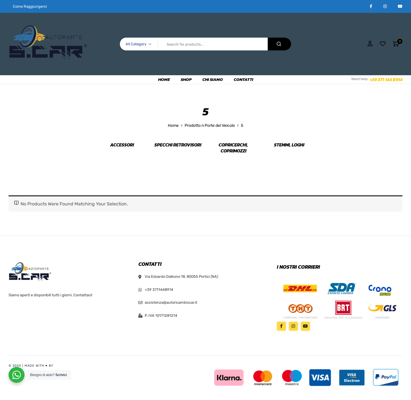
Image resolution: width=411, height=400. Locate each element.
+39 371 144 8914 (386, 79)
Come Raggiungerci (30, 6)
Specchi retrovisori (177, 145)
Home (173, 125)
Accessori (122, 145)
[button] (396, 43)
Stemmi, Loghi (289, 145)
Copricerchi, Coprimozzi (233, 148)
